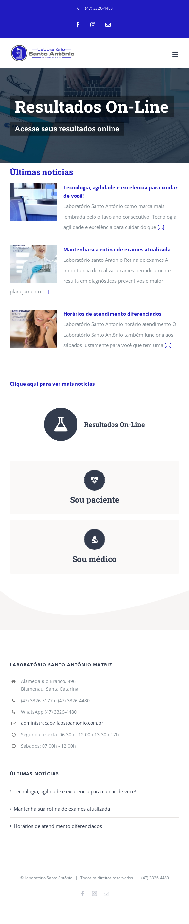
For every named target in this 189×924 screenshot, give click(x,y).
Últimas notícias (41, 171)
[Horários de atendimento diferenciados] (33, 329)
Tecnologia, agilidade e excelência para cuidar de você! (75, 791)
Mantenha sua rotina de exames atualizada (117, 249)
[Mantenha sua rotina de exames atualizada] (33, 264)
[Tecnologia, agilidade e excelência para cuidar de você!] (33, 202)
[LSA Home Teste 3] (94, 115)
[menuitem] (94, 8)
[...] (160, 227)
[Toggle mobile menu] (175, 54)
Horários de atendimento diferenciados (112, 313)
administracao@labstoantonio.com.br (62, 723)
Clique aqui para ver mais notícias (52, 383)
